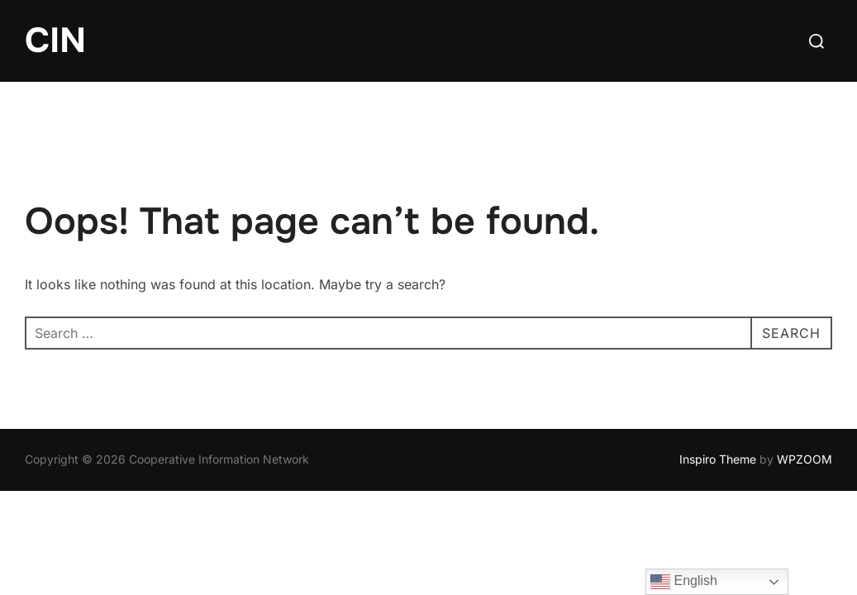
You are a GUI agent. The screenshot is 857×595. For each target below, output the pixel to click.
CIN (55, 40)
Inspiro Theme (717, 459)
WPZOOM (804, 459)
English (683, 582)
